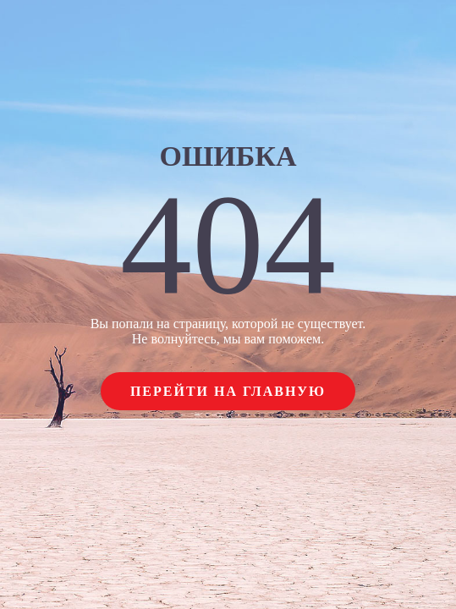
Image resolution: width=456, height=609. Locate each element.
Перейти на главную (228, 391)
